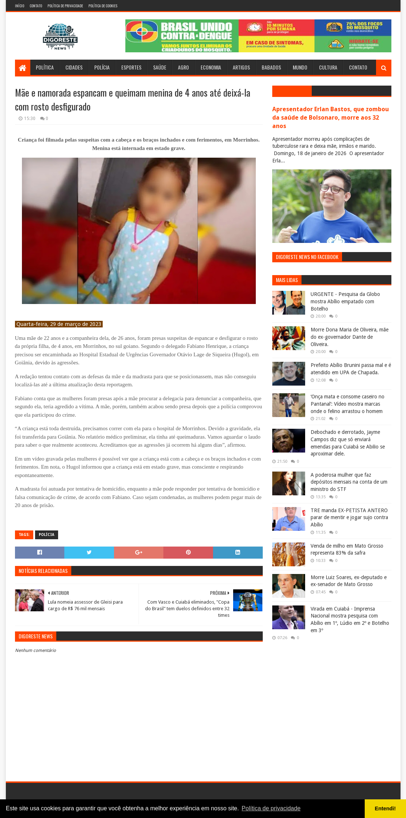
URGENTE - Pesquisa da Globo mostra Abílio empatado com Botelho (345, 301)
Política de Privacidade (65, 5)
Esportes (131, 67)
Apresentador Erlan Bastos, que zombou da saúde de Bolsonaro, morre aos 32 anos (330, 118)
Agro (183, 67)
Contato (36, 5)
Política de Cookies (102, 5)
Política (45, 67)
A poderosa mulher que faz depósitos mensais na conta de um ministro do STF (349, 482)
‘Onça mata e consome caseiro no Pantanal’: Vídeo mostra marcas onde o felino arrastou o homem (347, 404)
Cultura (328, 67)
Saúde (159, 67)
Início (19, 5)
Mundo (300, 67)
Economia (211, 67)
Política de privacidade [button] (271, 808)
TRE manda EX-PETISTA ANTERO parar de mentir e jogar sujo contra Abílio (349, 517)
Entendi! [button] (385, 808)
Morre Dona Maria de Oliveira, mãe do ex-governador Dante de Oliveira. (349, 337)
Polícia (102, 67)
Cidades (74, 67)
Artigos (241, 67)
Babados (271, 67)
